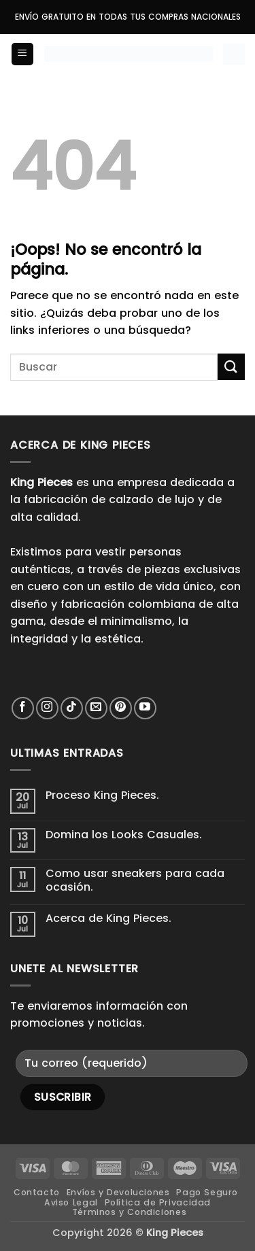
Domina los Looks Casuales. (124, 834)
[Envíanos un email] (96, 708)
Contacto (37, 1192)
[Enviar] (231, 367)
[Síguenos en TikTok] (72, 708)
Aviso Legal (71, 1202)
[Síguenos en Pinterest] (120, 708)
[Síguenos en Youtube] (145, 708)
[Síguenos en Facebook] (23, 708)
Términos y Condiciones (129, 1212)
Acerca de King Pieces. (108, 918)
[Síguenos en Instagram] (47, 708)
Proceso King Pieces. (102, 795)
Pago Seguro (207, 1192)
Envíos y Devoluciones (118, 1192)
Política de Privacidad (158, 1202)
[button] (22, 54)
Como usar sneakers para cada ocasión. (135, 880)
